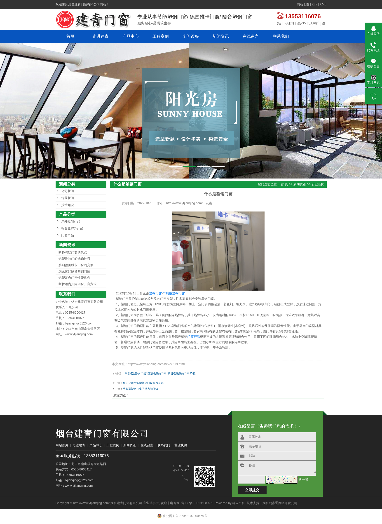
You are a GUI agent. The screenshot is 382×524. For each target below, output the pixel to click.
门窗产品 (67, 235)
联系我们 (281, 36)
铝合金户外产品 (72, 228)
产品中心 (130, 36)
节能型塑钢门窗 (136, 374)
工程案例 (160, 36)
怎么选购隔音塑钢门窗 (74, 271)
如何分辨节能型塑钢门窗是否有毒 (143, 383)
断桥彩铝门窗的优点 (73, 252)
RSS (314, 4)
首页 (70, 36)
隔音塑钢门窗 (157, 374)
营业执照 (180, 445)
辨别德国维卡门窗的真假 (76, 265)
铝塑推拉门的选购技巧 (74, 259)
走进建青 (100, 36)
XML (322, 4)
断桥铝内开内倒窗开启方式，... (80, 284)
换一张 (303, 479)
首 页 (284, 184)
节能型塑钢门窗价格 (181, 374)
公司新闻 (67, 191)
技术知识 (67, 205)
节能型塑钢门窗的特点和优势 (140, 388)
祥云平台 (238, 503)
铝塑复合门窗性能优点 (74, 278)
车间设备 (191, 36)
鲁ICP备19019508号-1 (197, 503)
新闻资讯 (221, 36)
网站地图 (303, 4)
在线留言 (251, 36)
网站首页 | (63, 445)
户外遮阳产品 (70, 221)
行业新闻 (67, 198)
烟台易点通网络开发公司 (279, 503)
